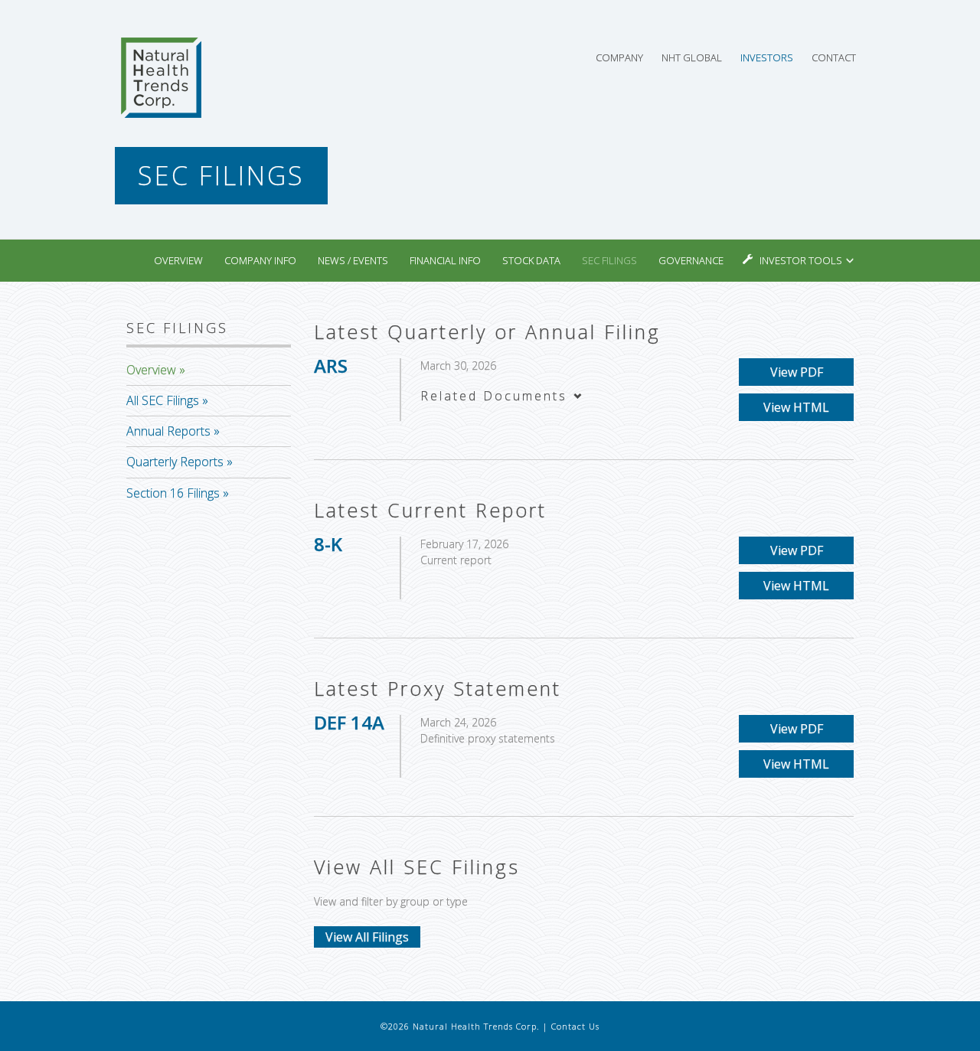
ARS (331, 365)
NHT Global (692, 57)
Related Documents (502, 395)
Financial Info (445, 260)
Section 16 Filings (173, 493)
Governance (691, 260)
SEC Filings (609, 260)
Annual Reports (168, 431)
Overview (178, 260)
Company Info (260, 260)
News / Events (353, 260)
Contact (834, 57)
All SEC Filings (162, 400)
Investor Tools (802, 260)
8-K (328, 544)
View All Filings (367, 937)
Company (619, 57)
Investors (766, 57)
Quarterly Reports (175, 461)
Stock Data (531, 260)
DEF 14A (349, 722)
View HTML (796, 407)
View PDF (796, 372)
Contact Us (575, 1026)
